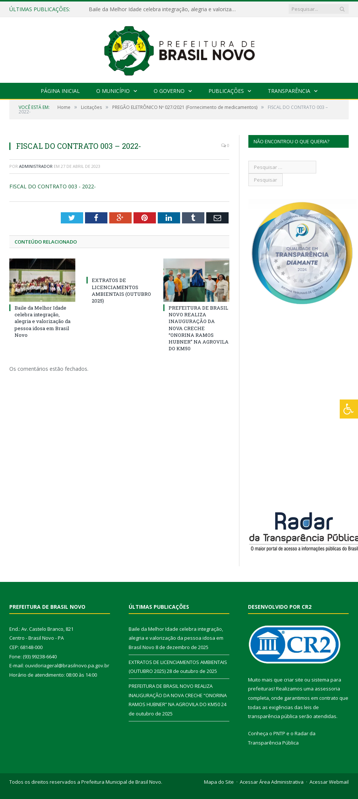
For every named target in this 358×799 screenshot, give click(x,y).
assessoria (327, 688)
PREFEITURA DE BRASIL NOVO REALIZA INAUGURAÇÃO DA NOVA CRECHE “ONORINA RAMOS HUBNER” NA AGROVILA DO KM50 (199, 328)
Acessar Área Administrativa (272, 781)
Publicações (226, 90)
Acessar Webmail (329, 781)
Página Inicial (60, 90)
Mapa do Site (219, 781)
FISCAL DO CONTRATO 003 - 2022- (52, 186)
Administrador (36, 166)
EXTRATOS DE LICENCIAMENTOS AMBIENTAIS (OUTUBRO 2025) (121, 290)
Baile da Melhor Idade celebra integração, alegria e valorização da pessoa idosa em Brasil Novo (165, 9)
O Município (113, 90)
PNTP (279, 733)
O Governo (169, 90)
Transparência (289, 90)
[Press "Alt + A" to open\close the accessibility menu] (349, 409)
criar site (293, 679)
